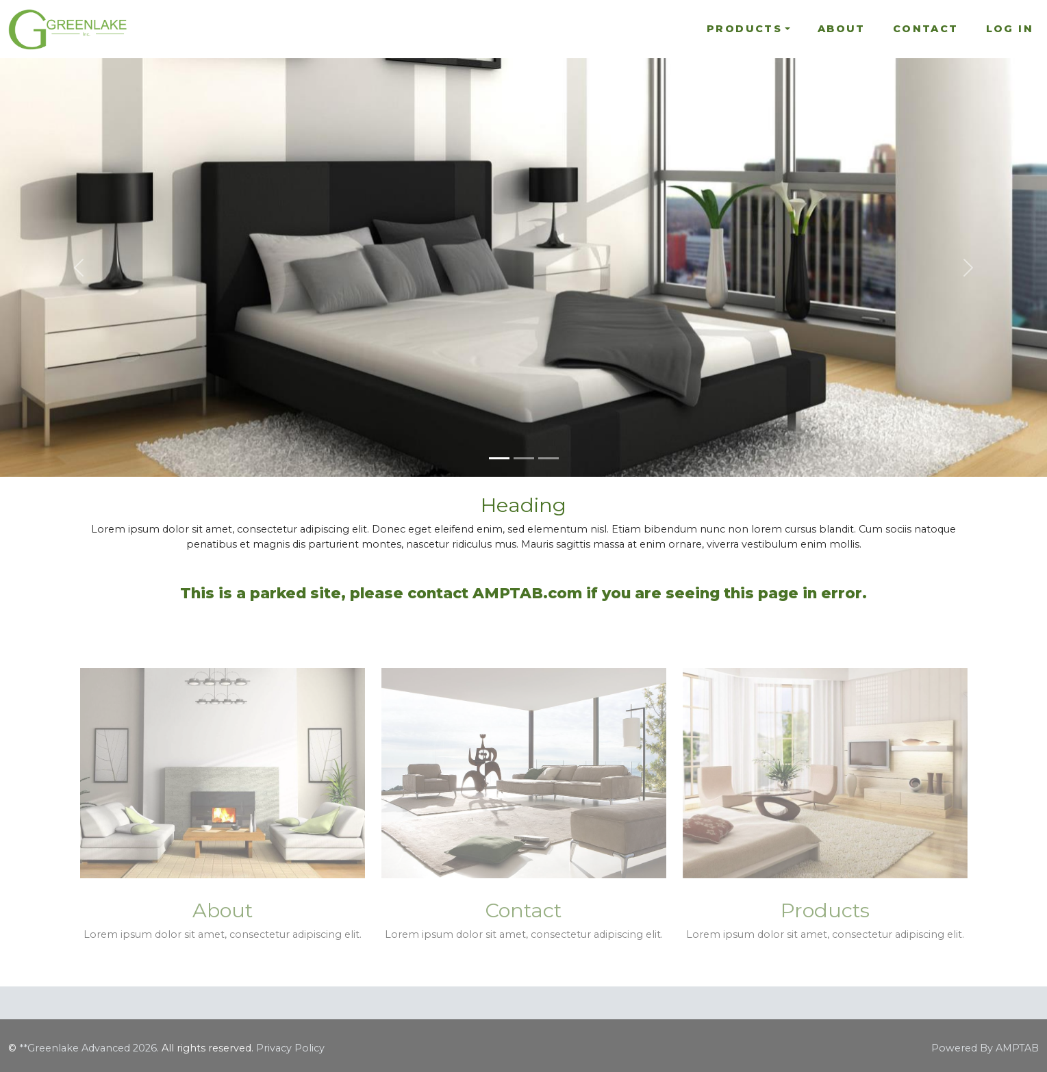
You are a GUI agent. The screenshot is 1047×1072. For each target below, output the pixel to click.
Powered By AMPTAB (985, 1048)
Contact (926, 29)
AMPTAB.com (527, 593)
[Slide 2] (524, 458)
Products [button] (744, 29)
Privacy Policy (290, 1048)
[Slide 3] (548, 458)
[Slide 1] (499, 458)
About (842, 29)
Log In (1009, 29)
